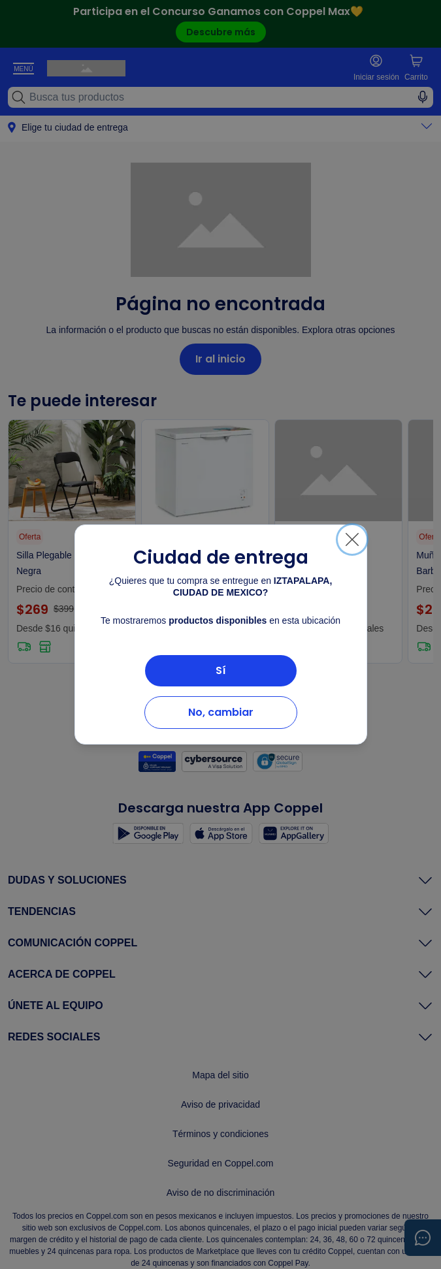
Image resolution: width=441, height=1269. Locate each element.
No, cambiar (220, 712)
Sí (221, 670)
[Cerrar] (352, 539)
